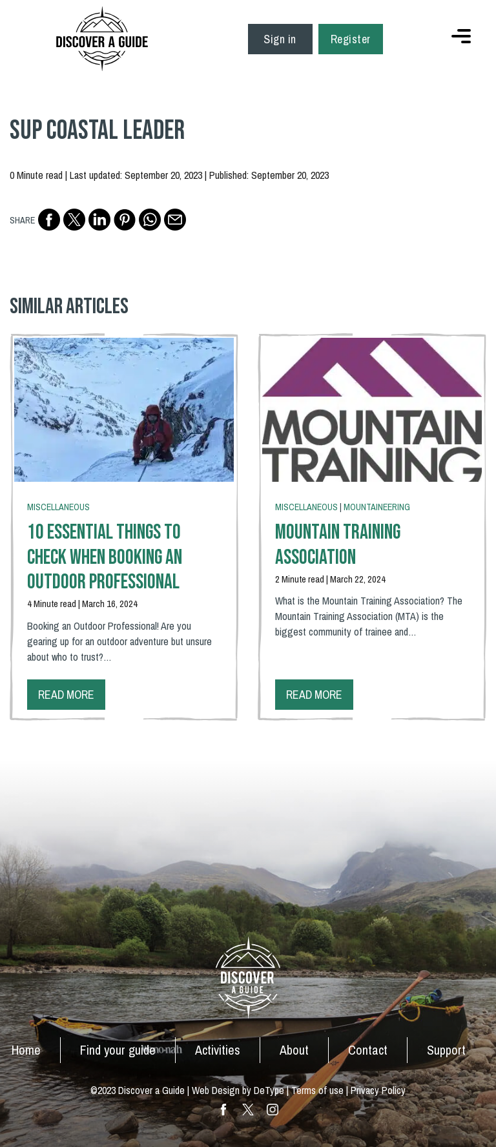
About (294, 1050)
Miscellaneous (58, 507)
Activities (217, 1050)
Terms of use (317, 1090)
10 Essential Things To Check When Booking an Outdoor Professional (104, 557)
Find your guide (118, 1050)
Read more (66, 695)
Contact (368, 1050)
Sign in (280, 39)
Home (26, 1050)
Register (351, 39)
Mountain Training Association (337, 545)
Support (446, 1050)
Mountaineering (377, 507)
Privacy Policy (378, 1090)
